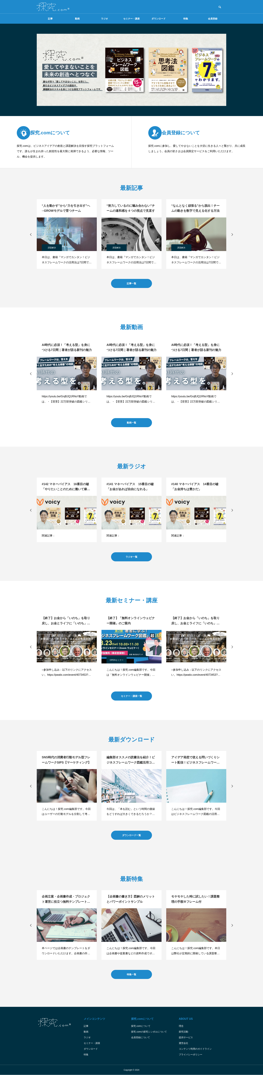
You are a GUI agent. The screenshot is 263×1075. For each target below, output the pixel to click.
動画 (77, 18)
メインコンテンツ (94, 1018)
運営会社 (183, 1043)
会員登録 (212, 18)
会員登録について (140, 1037)
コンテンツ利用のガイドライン (195, 1048)
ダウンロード (158, 18)
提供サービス (186, 1037)
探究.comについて (142, 1018)
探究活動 (183, 1031)
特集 (185, 18)
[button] (31, 234)
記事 (50, 18)
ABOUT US (186, 1018)
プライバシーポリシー (190, 1054)
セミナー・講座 (131, 18)
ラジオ (104, 18)
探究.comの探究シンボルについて (149, 1031)
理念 (181, 1026)
